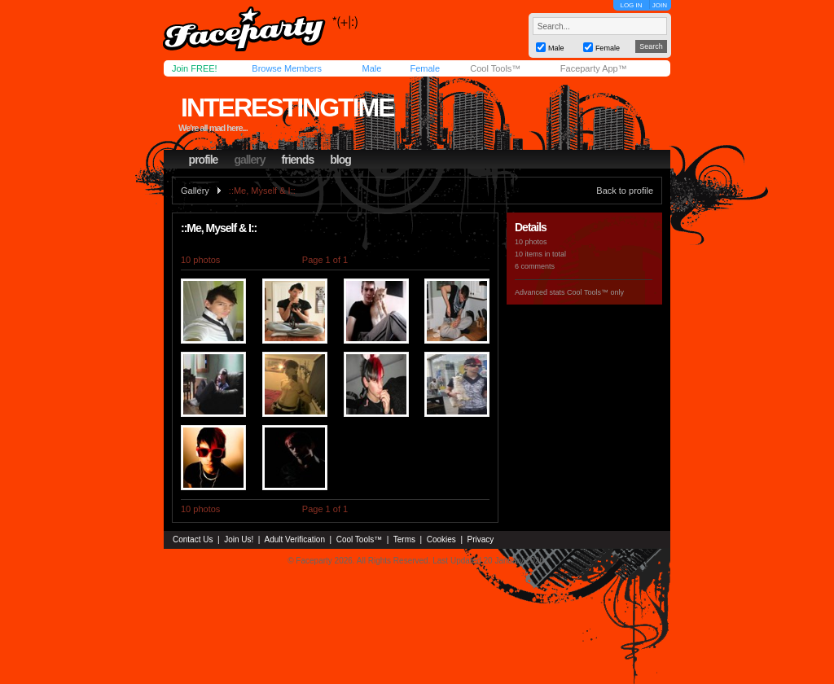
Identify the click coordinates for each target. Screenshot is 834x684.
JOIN (659, 5)
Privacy (480, 539)
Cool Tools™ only (595, 292)
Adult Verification (294, 539)
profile (203, 159)
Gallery (195, 190)
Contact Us (193, 539)
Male (371, 68)
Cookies (441, 539)
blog (340, 159)
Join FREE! (194, 68)
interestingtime (287, 107)
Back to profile (624, 190)
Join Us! (238, 539)
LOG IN (631, 5)
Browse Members (287, 68)
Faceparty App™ (593, 68)
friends (298, 159)
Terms (404, 539)
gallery (249, 159)
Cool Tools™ (495, 68)
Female (425, 68)
